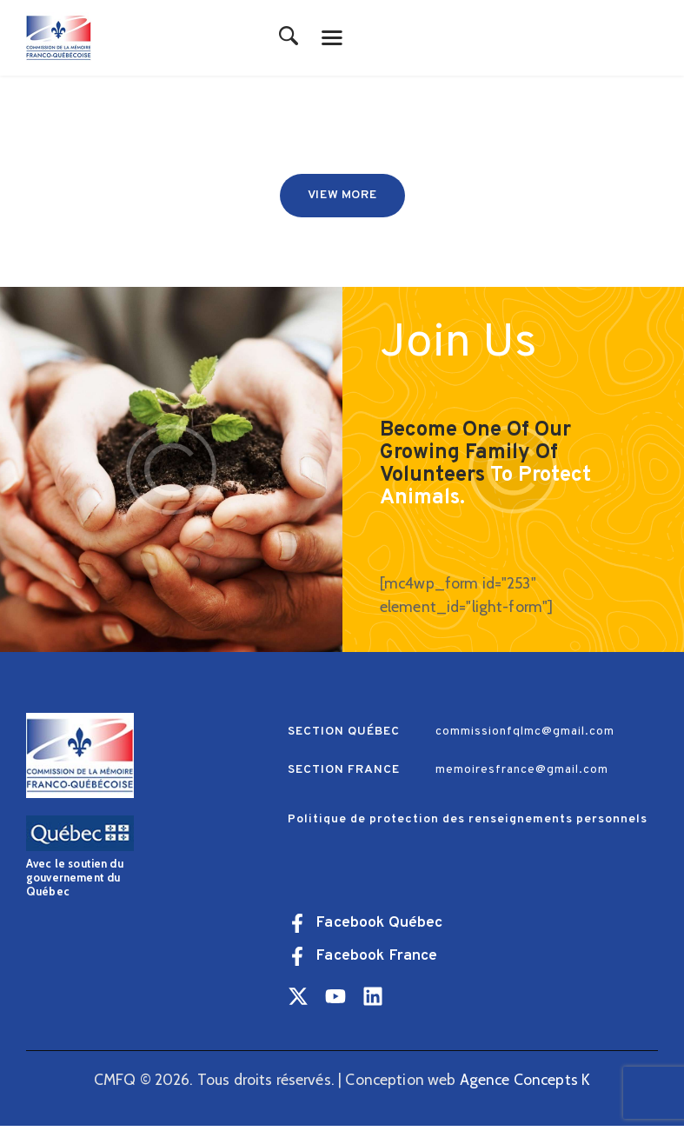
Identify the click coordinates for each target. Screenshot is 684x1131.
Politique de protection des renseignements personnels (467, 824)
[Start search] (289, 37)
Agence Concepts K (525, 1083)
